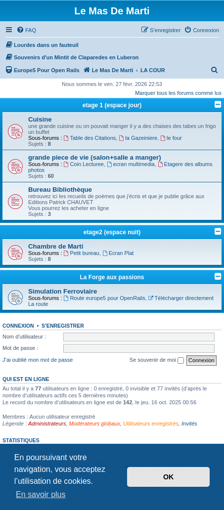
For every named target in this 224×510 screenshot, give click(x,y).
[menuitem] (26, 30)
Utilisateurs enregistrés (151, 423)
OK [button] (168, 477)
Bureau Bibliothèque (60, 189)
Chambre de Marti (55, 246)
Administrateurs (47, 423)
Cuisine (40, 119)
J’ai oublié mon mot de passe (37, 360)
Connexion (18, 326)
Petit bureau (81, 253)
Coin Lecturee (84, 164)
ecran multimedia (131, 164)
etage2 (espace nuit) (112, 232)
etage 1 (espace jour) (112, 105)
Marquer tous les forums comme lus (178, 93)
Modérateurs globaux (94, 423)
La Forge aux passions (112, 277)
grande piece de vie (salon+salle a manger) (94, 157)
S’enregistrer (63, 326)
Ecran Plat (118, 253)
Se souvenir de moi (157, 360)
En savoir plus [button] (41, 494)
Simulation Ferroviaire (62, 291)
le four (170, 138)
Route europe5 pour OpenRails (104, 298)
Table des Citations (90, 138)
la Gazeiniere (138, 138)
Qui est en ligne (25, 379)
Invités (189, 423)
